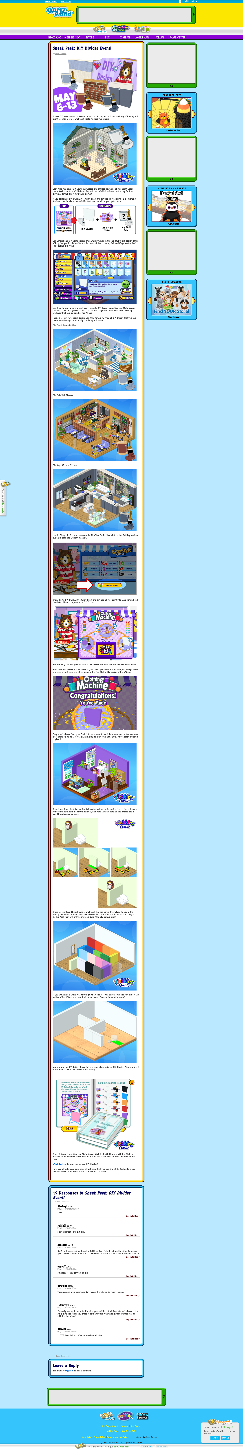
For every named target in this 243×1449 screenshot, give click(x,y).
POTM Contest (173, 224)
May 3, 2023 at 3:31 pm (67, 1247)
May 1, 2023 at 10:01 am (67, 1269)
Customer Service (150, 1437)
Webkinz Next (72, 37)
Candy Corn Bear (173, 130)
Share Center (177, 37)
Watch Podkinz (59, 1164)
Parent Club (142, 29)
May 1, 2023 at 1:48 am (67, 1332)
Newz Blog (54, 37)
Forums (159, 37)
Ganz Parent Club (128, 1431)
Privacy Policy (99, 1437)
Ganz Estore (66, 1)
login (186, 1)
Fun (107, 37)
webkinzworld (60, 54)
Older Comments (61, 1202)
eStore (90, 37)
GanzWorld (135, 1426)
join (192, 1)
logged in (69, 1370)
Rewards (100, 29)
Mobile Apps (142, 37)
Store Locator (173, 317)
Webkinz (125, 1426)
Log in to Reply (133, 1216)
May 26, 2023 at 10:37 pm (68, 1209)
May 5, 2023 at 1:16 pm (67, 1228)
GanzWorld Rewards (110, 1426)
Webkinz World (51, 1)
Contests (124, 37)
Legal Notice (86, 1437)
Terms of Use (112, 1437)
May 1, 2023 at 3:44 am (67, 1307)
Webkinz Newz (120, 29)
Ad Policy (123, 1437)
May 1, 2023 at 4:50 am (67, 1288)
